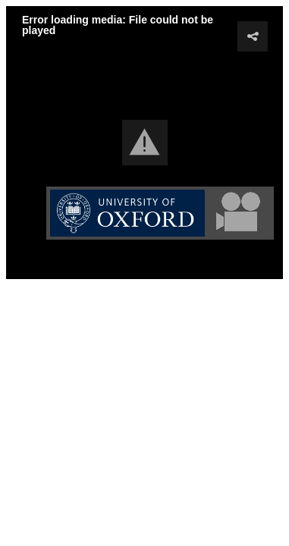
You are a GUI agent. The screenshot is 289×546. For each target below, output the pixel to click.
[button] (145, 142)
